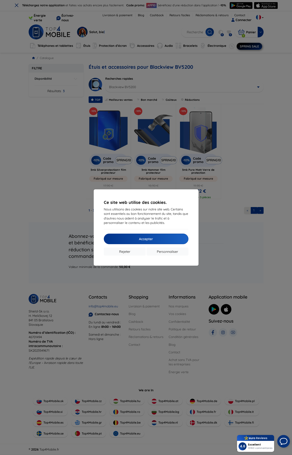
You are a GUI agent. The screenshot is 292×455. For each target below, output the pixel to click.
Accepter (146, 239)
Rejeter (124, 251)
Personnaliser (167, 251)
